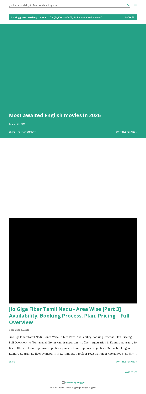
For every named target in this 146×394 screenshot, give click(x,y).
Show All (130, 17)
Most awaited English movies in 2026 (55, 115)
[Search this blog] (68, 5)
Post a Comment (27, 132)
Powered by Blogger (73, 382)
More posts (130, 372)
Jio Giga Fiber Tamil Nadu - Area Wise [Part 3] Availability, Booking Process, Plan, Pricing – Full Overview (69, 316)
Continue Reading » (126, 132)
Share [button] (12, 132)
